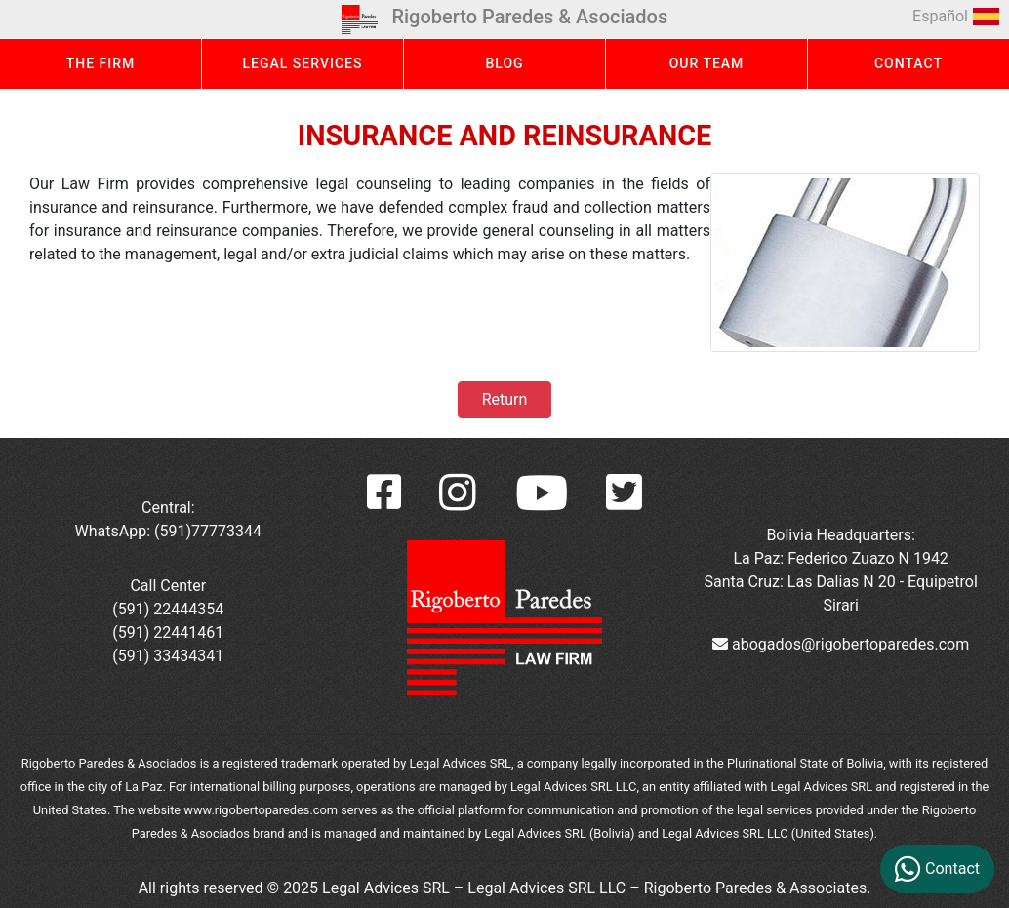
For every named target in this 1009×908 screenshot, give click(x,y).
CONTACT (908, 63)
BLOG (504, 63)
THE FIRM (101, 63)
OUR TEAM (707, 63)
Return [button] (504, 399)
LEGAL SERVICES (303, 63)
